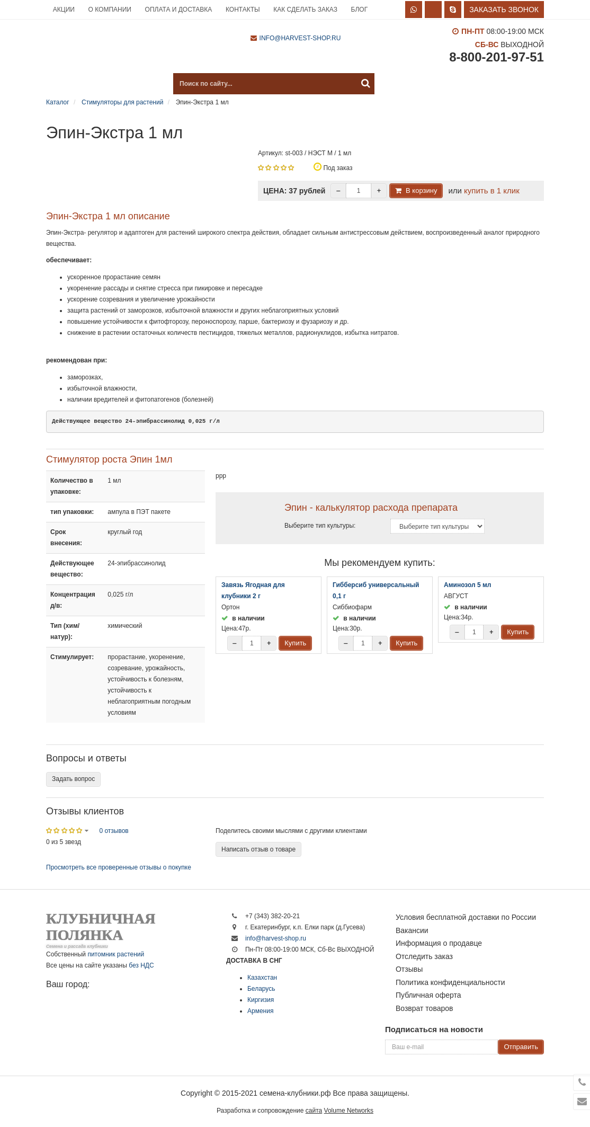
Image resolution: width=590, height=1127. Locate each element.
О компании (109, 9)
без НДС (141, 965)
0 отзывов (113, 831)
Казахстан (262, 977)
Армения (260, 1011)
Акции (64, 9)
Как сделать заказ (305, 9)
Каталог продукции (99, 83)
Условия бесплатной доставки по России (466, 917)
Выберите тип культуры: (319, 525)
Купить (295, 643)
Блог (359, 9)
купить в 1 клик (492, 190)
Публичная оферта (428, 995)
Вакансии (412, 930)
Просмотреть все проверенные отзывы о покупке (118, 867)
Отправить (521, 1047)
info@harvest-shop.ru (300, 38)
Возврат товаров (424, 1008)
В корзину (421, 190)
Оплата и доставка (178, 9)
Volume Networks (348, 1110)
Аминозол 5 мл (467, 585)
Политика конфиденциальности (450, 982)
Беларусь (261, 988)
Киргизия (260, 1000)
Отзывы (409, 969)
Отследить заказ (424, 956)
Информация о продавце (439, 943)
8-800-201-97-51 (496, 57)
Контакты (243, 9)
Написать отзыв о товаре (258, 849)
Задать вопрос (73, 779)
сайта (314, 1110)
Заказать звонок (504, 9)
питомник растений (115, 954)
